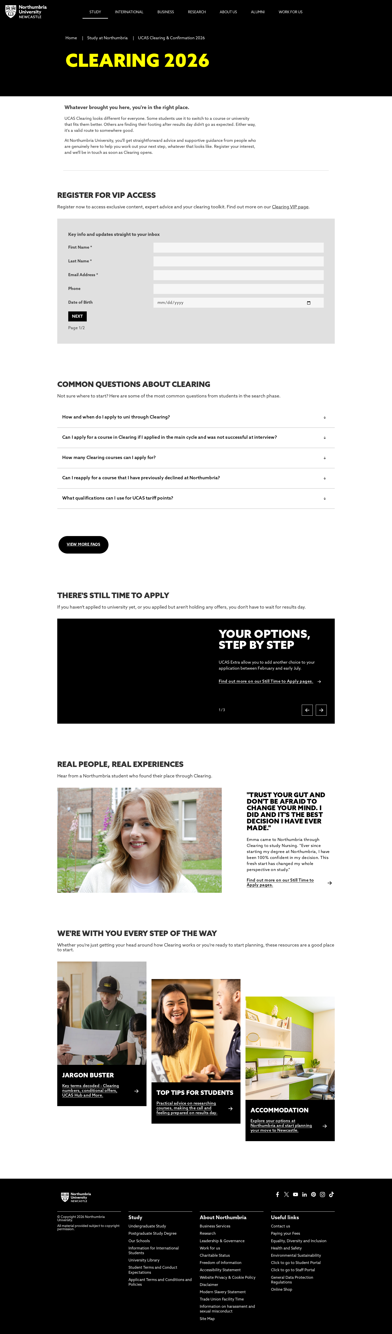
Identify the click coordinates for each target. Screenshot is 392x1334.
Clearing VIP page (290, 207)
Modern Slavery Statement (223, 1292)
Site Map (207, 1319)
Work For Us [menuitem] (290, 12)
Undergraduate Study (147, 1226)
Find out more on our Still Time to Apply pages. (266, 682)
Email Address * (83, 275)
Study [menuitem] (95, 12)
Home (71, 38)
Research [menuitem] (197, 12)
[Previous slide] (307, 710)
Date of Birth (80, 303)
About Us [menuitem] (228, 12)
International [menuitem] (129, 12)
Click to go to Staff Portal (293, 1270)
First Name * (80, 248)
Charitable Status (215, 1256)
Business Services (215, 1226)
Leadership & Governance (222, 1241)
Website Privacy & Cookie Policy (228, 1278)
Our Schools (139, 1241)
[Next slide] (321, 710)
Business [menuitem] (166, 12)
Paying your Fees (285, 1234)
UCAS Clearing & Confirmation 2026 (171, 38)
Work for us (210, 1248)
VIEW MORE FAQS (83, 545)
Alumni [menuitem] (258, 12)
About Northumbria (223, 1217)
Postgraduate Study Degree (152, 1234)
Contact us (280, 1226)
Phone (74, 289)
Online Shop (281, 1290)
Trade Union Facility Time (222, 1299)
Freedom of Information (221, 1263)
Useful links (285, 1217)
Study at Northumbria (107, 38)
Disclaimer (209, 1285)
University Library (144, 1260)
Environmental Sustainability (296, 1256)
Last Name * (80, 261)
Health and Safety (286, 1248)
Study (135, 1217)
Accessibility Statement (220, 1270)
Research (208, 1234)
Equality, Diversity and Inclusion (298, 1241)
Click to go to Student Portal (296, 1263)
